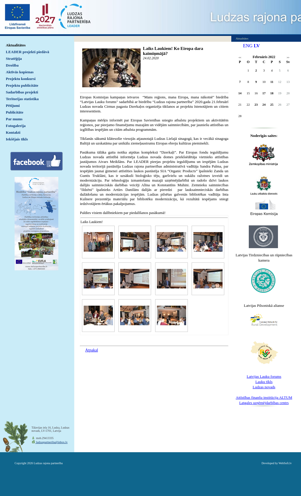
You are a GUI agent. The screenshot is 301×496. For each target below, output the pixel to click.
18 (272, 93)
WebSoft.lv (285, 463)
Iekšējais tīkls (17, 139)
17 (264, 93)
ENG (248, 45)
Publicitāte (14, 112)
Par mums (14, 119)
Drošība (12, 65)
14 (240, 93)
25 (272, 104)
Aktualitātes (16, 45)
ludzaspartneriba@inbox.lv (51, 442)
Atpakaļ (91, 350)
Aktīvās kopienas (20, 72)
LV (257, 45)
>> (288, 57)
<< (240, 57)
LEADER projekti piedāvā (27, 52)
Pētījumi (13, 105)
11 (271, 81)
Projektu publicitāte (22, 85)
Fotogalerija (16, 125)
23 (256, 104)
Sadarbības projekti (22, 92)
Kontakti (13, 132)
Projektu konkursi (21, 78)
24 (264, 104)
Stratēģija (14, 58)
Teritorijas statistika (22, 99)
